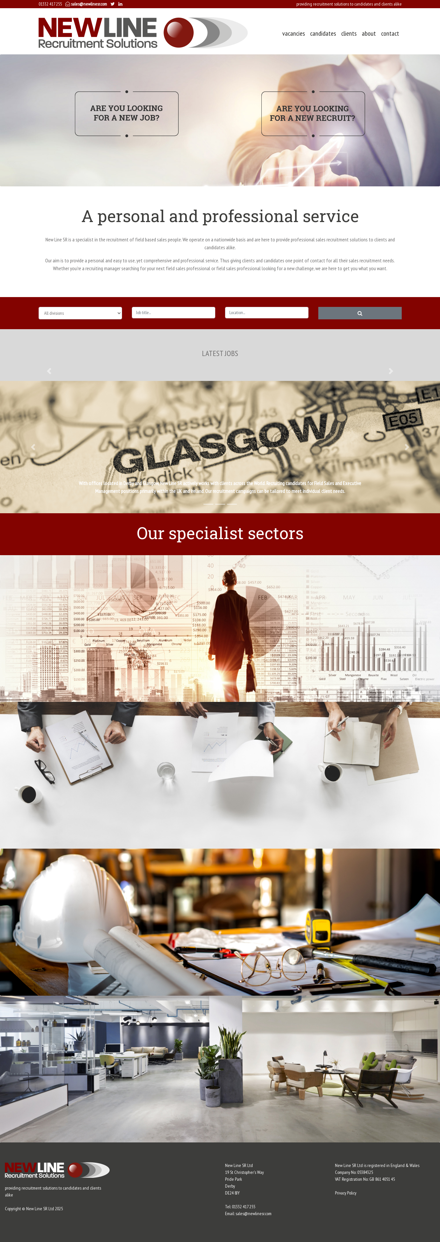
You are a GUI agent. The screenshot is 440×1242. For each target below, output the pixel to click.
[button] (33, 447)
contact (390, 33)
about (369, 33)
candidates (323, 33)
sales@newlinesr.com (86, 4)
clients (349, 33)
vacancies (293, 33)
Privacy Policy (345, 1193)
